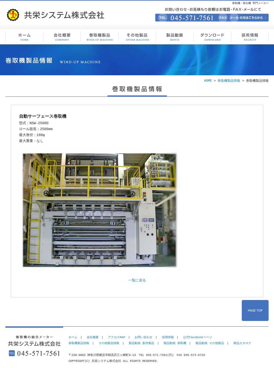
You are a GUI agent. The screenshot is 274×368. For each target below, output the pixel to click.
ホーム (72, 337)
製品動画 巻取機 (175, 343)
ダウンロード (212, 36)
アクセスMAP (116, 337)
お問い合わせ (143, 337)
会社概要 (62, 36)
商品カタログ (242, 343)
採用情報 (250, 36)
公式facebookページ (197, 337)
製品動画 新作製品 (141, 343)
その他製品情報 (137, 36)
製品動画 (174, 36)
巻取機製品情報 (99, 36)
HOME (208, 80)
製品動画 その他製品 (210, 343)
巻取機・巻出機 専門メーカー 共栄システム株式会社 (24, 36)
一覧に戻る (137, 280)
